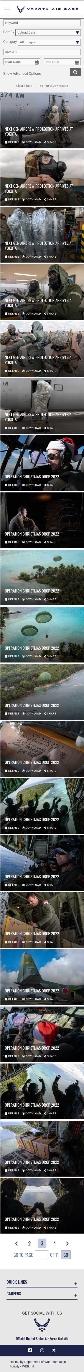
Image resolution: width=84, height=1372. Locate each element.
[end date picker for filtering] (62, 61)
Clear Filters (24, 86)
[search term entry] (42, 22)
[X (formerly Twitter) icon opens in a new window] (54, 1350)
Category (10, 42)
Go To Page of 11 (36, 1255)
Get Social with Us (42, 1313)
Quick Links (17, 1282)
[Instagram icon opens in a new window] (42, 1350)
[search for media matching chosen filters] (75, 71)
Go (65, 1255)
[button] (7, 9)
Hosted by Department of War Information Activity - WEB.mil (38, 1364)
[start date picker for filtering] (21, 61)
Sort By (8, 32)
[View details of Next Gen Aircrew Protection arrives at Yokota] (42, 120)
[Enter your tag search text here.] (42, 52)
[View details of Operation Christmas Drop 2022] (42, 463)
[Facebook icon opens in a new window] (30, 1350)
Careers (14, 1293)
